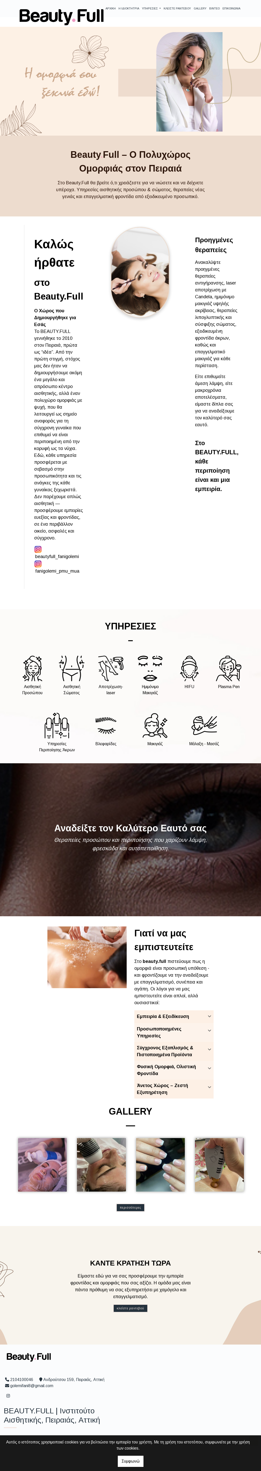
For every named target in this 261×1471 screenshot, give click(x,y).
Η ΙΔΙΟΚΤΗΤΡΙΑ (129, 8)
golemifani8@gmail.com (31, 1386)
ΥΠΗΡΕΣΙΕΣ (150, 8)
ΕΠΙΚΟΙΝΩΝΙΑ (231, 8)
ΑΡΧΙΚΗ (111, 8)
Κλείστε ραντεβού (130, 1308)
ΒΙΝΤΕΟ (214, 8)
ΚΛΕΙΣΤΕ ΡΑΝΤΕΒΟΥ (177, 8)
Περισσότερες (130, 1207)
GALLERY (200, 8)
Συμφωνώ (131, 1461)
